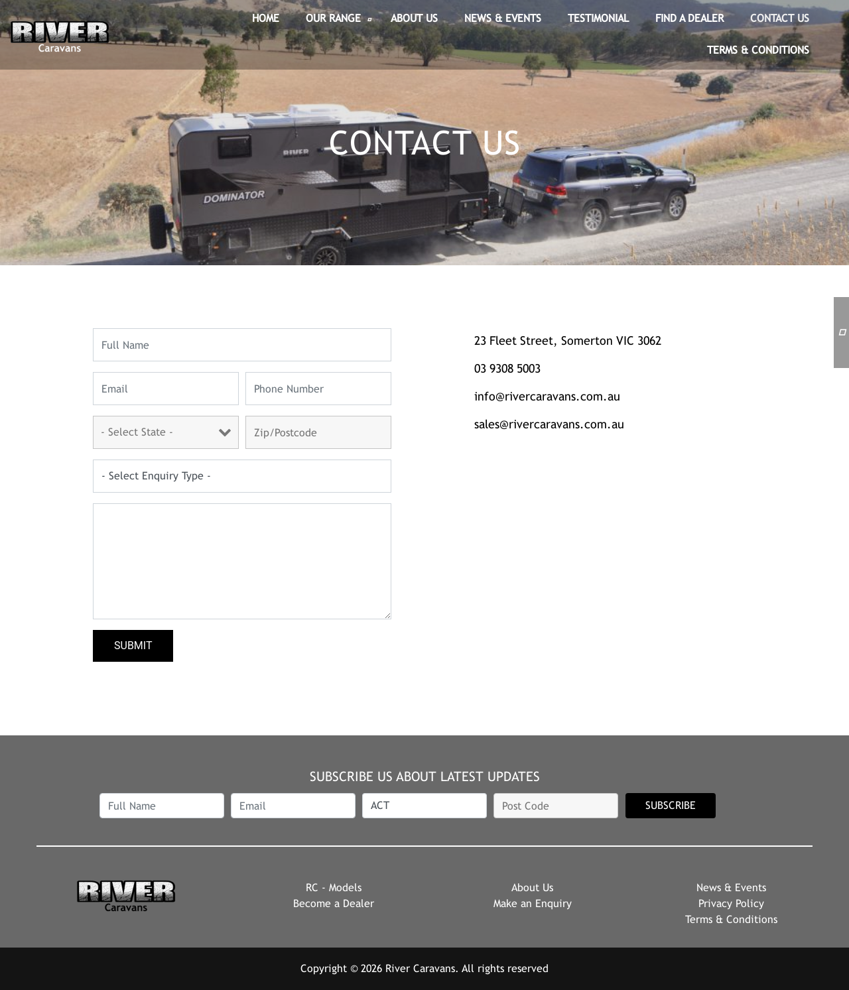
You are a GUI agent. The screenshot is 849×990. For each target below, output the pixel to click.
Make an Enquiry (532, 903)
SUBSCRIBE (670, 805)
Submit (133, 645)
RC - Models (333, 887)
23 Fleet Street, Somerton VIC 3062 (567, 340)
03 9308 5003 (507, 368)
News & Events (731, 887)
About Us (532, 887)
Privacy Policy (731, 903)
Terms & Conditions (731, 919)
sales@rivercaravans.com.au (549, 424)
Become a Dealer (333, 903)
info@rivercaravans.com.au (547, 396)
